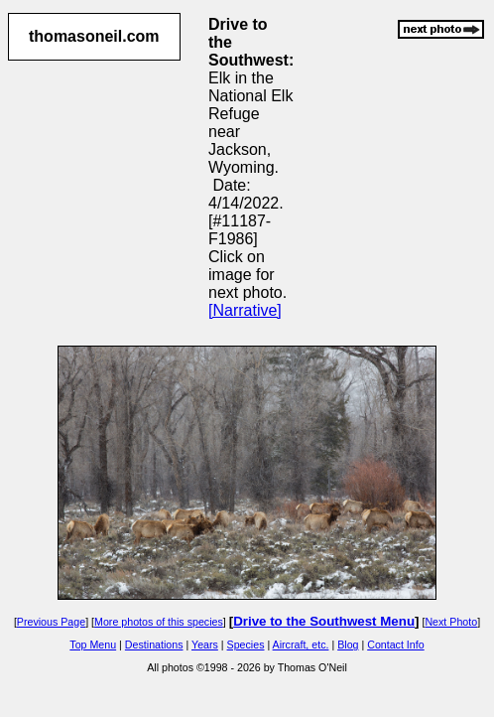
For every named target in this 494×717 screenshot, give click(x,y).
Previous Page (51, 622)
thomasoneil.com (94, 36)
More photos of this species (158, 622)
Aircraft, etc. (301, 644)
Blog (347, 644)
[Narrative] (245, 310)
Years (204, 644)
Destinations (154, 644)
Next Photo (451, 622)
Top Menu (92, 644)
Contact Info (395, 644)
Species (246, 644)
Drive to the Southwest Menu (324, 621)
